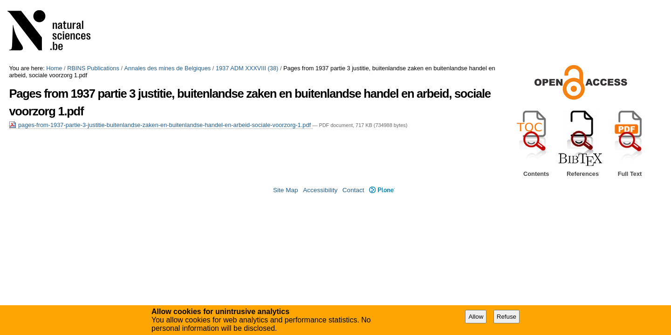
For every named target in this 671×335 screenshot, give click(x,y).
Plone (382, 190)
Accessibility (320, 190)
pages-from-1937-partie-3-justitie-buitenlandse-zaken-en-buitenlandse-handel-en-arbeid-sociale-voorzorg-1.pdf (160, 124)
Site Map (285, 190)
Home (54, 68)
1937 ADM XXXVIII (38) (247, 68)
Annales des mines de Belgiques (167, 68)
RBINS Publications (93, 68)
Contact (353, 190)
